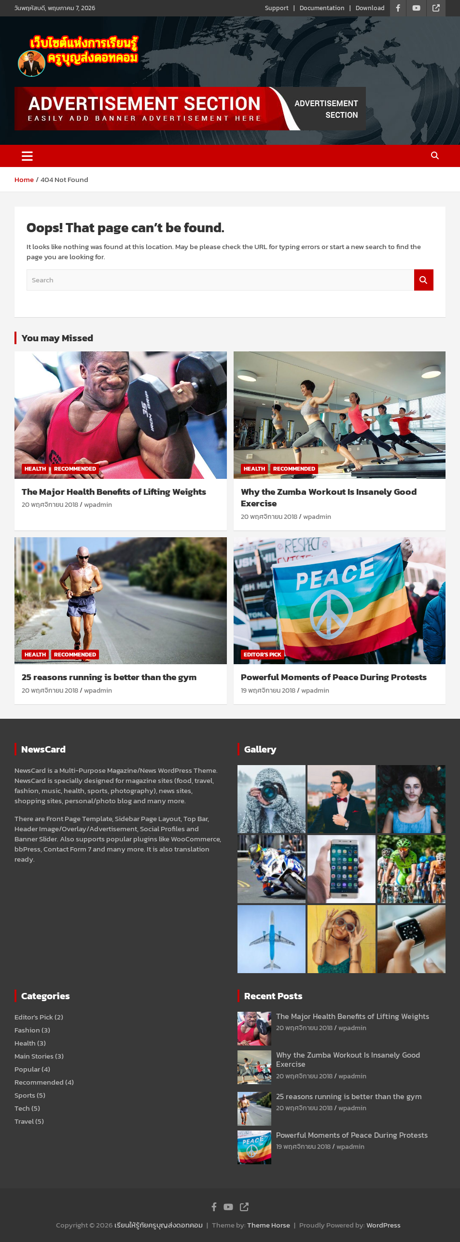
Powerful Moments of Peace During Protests (334, 677)
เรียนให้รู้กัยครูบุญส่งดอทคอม (158, 1224)
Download (370, 8)
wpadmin (98, 505)
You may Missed (57, 338)
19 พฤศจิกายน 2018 (268, 690)
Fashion (27, 1029)
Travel (24, 1121)
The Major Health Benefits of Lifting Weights (114, 492)
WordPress (383, 1224)
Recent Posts (273, 996)
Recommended (75, 468)
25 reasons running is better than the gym (109, 677)
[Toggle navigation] (27, 156)
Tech (22, 1108)
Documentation (322, 8)
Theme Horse (268, 1224)
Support (277, 8)
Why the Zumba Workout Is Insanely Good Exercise (329, 498)
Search (423, 280)
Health (35, 468)
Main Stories (34, 1055)
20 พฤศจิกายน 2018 (50, 505)
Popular (27, 1069)
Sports (24, 1095)
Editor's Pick (262, 654)
